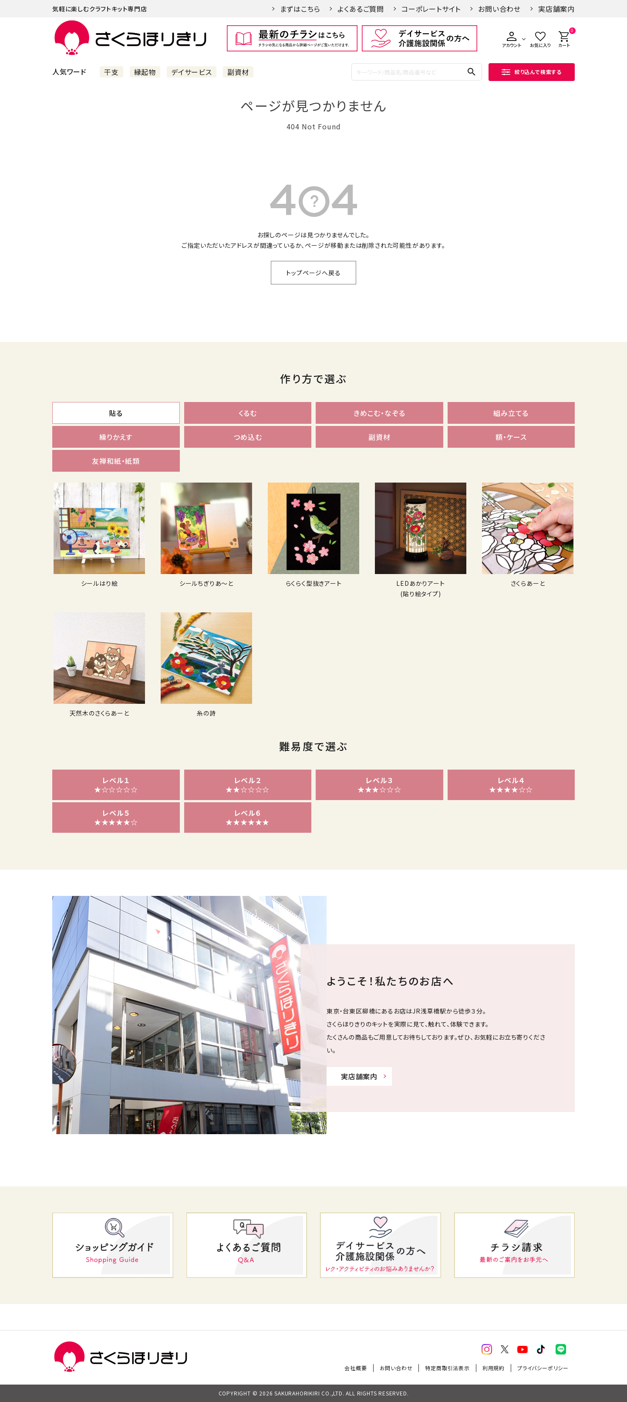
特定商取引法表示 (447, 1368)
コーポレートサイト (431, 8)
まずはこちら (300, 8)
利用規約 (493, 1368)
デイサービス (191, 72)
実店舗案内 (556, 8)
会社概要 (355, 1368)
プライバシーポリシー (543, 1368)
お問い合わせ (499, 8)
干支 (111, 72)
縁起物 (145, 72)
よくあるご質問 (360, 8)
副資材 (238, 72)
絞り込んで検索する (532, 71)
